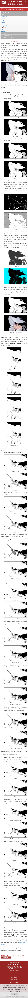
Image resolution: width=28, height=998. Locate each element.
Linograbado (4, 26)
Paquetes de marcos (14, 982)
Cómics (3, 22)
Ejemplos (4, 33)
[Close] (26, 986)
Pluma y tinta (4, 24)
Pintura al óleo (4, 16)
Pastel (2, 29)
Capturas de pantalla (7, 35)
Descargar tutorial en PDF (8, 38)
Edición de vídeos (14, 979)
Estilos (3, 14)
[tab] (14, 12)
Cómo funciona (5, 12)
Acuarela (3, 18)
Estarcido (3, 28)
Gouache (3, 20)
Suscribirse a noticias (14, 972)
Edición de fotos (14, 977)
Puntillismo (3, 31)
